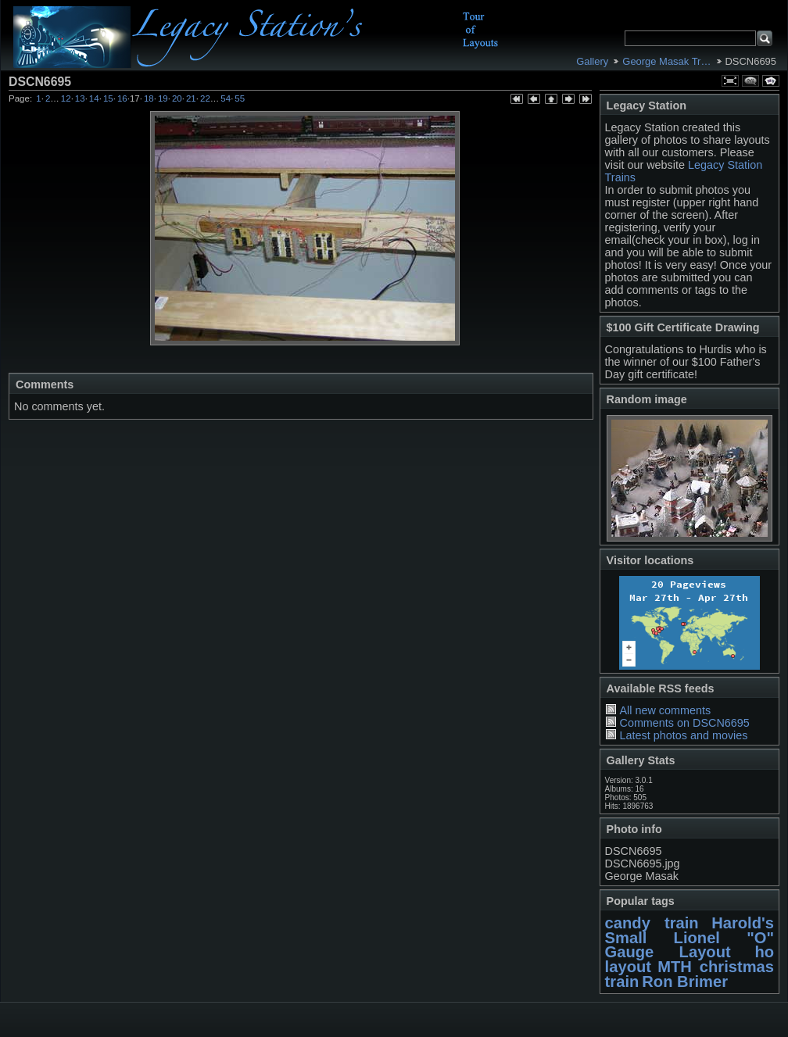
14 (94, 98)
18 (149, 98)
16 (122, 98)
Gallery (592, 61)
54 (225, 98)
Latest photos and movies (683, 735)
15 (108, 98)
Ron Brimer (685, 981)
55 (240, 98)
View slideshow (770, 81)
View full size (730, 81)
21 (191, 98)
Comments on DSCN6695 (684, 723)
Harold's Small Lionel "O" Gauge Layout (689, 937)
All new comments (665, 710)
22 (205, 98)
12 (66, 98)
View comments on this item (750, 81)
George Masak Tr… (666, 61)
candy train (652, 923)
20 (177, 98)
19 (163, 98)
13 (80, 98)
